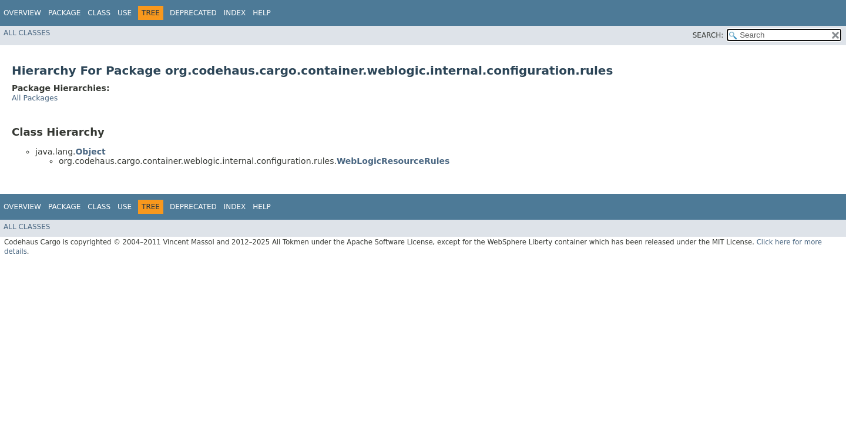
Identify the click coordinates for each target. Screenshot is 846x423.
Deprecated (193, 13)
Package (64, 13)
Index (235, 13)
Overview (22, 13)
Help (262, 13)
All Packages (35, 97)
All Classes (27, 33)
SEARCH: (708, 35)
